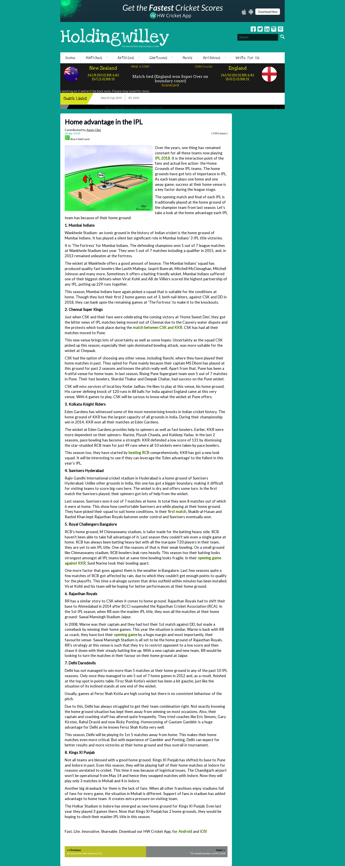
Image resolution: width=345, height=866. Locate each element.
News (188, 57)
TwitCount (83, 139)
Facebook (253, 29)
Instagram (273, 29)
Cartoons (158, 57)
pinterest (280, 29)
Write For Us (248, 57)
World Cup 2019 (111, 98)
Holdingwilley (114, 37)
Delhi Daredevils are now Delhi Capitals (134, 107)
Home (70, 57)
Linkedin (267, 29)
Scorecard (170, 85)
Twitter (260, 29)
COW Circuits (203, 66)
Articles (125, 57)
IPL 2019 (133, 98)
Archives (211, 57)
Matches (94, 57)
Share (73, 139)
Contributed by (83, 130)
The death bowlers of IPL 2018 (207, 853)
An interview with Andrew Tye (84, 853)
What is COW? (140, 66)
